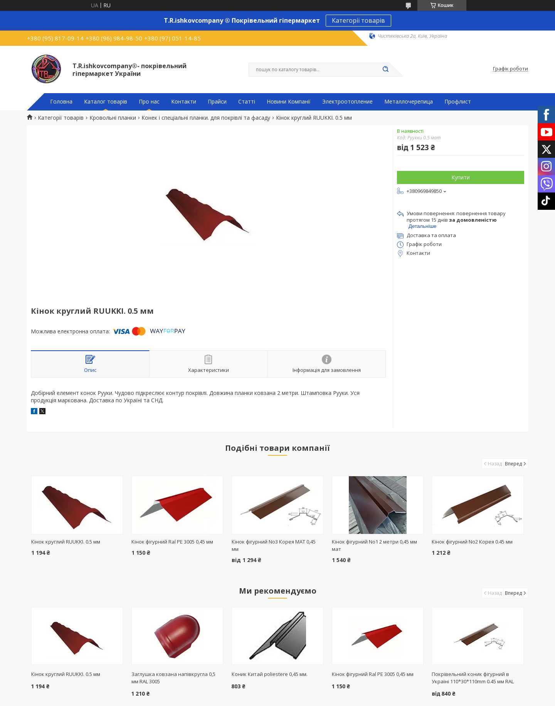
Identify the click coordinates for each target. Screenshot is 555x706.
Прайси (217, 101)
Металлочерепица (408, 101)
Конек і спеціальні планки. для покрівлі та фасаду (205, 117)
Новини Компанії (289, 101)
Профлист (457, 101)
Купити (460, 177)
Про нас (149, 101)
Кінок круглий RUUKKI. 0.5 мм (65, 541)
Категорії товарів (358, 20)
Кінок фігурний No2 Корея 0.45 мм (472, 541)
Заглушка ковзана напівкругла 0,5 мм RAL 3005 (173, 678)
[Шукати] (385, 70)
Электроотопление (347, 101)
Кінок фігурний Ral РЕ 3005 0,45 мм (172, 541)
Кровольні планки (112, 117)
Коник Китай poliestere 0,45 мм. (270, 674)
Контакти (183, 101)
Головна (61, 101)
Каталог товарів (105, 101)
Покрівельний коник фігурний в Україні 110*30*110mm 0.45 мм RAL (473, 678)
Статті (246, 101)
